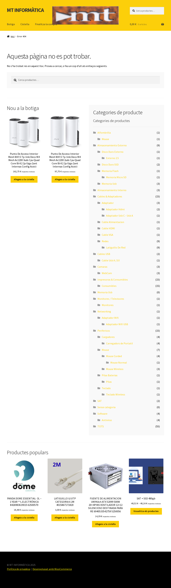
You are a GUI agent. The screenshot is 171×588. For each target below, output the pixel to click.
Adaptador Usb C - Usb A (119, 215)
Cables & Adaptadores (109, 196)
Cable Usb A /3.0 (111, 260)
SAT (99, 401)
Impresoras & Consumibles (112, 279)
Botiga (11, 24)
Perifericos (103, 330)
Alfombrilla (104, 132)
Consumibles (109, 285)
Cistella (24, 24)
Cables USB (103, 254)
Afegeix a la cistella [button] (24, 179)
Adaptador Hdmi (115, 209)
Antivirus (107, 420)
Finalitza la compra (46, 24)
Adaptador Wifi (110, 317)
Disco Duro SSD (110, 164)
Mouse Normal (118, 362)
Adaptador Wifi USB (117, 324)
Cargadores (108, 337)
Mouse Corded (114, 356)
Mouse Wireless (114, 369)
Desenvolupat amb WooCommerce (52, 569)
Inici (13, 36)
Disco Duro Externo (112, 151)
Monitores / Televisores (110, 298)
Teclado (106, 388)
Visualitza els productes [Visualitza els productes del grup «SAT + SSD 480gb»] (146, 511)
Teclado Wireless (115, 394)
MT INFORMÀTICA (25, 10)
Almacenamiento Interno (111, 190)
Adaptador (108, 202)
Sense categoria (106, 407)
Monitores (108, 305)
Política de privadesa (18, 569)
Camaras (102, 266)
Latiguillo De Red (115, 247)
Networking (104, 311)
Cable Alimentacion (113, 222)
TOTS (100, 426)
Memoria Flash (110, 171)
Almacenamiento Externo (112, 145)
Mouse (105, 139)
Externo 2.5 (112, 158)
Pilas (109, 381)
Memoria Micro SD (116, 177)
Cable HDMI (108, 228)
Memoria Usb (109, 183)
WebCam (107, 273)
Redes (105, 241)
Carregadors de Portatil (119, 343)
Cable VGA (107, 234)
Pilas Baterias (109, 375)
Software (102, 413)
